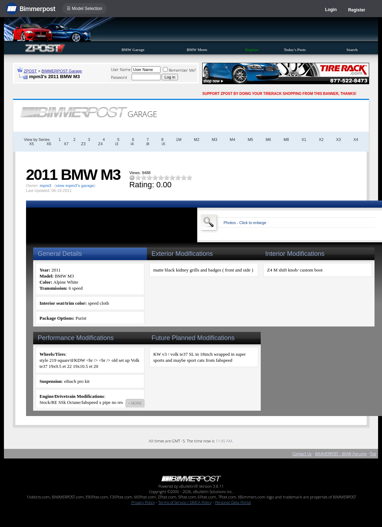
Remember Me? (179, 70)
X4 (355, 139)
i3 (116, 144)
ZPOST (30, 71)
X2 (321, 139)
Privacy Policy (143, 502)
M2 (196, 139)
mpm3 (45, 185)
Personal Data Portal (233, 502)
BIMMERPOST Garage (61, 71)
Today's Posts (295, 50)
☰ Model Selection (84, 8)
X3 (338, 139)
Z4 (100, 144)
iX (163, 144)
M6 (268, 139)
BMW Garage (133, 50)
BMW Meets (197, 50)
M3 (214, 139)
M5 (250, 139)
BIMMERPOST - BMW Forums (340, 453)
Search (351, 50)
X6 (48, 144)
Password (119, 77)
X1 (303, 139)
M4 (232, 139)
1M (178, 139)
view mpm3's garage (75, 185)
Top (373, 453)
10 (189, 177)
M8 (286, 139)
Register (356, 9)
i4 (132, 144)
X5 (31, 144)
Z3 (83, 144)
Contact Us (301, 453)
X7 (66, 144)
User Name (121, 69)
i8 (147, 144)
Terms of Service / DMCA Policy (185, 502)
